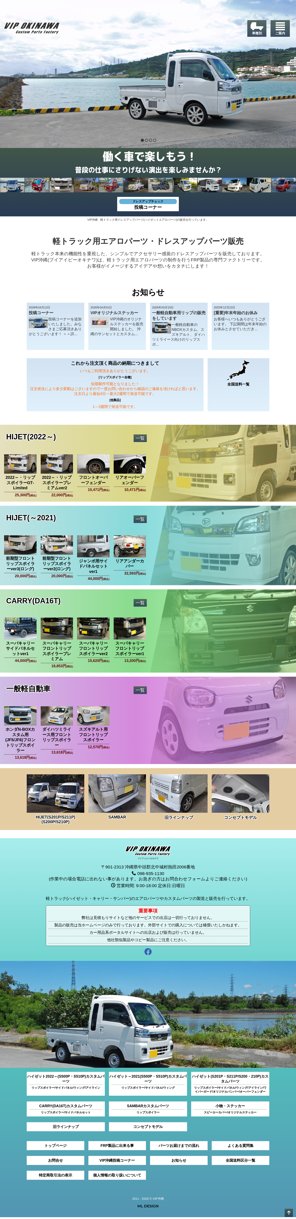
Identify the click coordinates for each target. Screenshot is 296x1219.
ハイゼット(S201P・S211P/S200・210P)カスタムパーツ (230, 1085)
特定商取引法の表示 (55, 1177)
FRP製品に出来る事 (117, 1147)
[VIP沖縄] (32, 29)
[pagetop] (289, 1213)
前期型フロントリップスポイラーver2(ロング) (56, 564)
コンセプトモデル (240, 819)
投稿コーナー (148, 204)
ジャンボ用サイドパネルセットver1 (93, 567)
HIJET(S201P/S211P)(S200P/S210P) (55, 821)
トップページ (55, 1147)
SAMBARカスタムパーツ (148, 1111)
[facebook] (148, 954)
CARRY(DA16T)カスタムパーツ (66, 1111)
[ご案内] (280, 29)
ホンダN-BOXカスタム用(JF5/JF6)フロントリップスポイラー (20, 741)
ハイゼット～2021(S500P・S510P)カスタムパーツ (148, 1084)
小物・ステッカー (230, 1111)
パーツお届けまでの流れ (178, 1147)
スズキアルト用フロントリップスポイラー (93, 736)
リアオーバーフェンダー (129, 480)
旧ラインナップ (178, 819)
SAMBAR (117, 818)
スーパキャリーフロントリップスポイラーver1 (129, 649)
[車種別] (256, 29)
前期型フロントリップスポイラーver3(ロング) (20, 564)
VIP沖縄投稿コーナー (117, 1162)
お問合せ (55, 1162)
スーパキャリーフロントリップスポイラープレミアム (56, 652)
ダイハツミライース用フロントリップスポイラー (56, 738)
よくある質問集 (240, 1147)
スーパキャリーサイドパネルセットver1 (20, 649)
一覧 (140, 438)
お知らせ (178, 1162)
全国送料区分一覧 (240, 1162)
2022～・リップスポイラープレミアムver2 (57, 483)
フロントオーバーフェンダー (93, 480)
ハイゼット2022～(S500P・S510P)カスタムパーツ (65, 1084)
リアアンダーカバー (129, 564)
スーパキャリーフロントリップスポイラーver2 (93, 649)
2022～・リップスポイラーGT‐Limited (20, 483)
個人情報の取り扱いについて (117, 1177)
